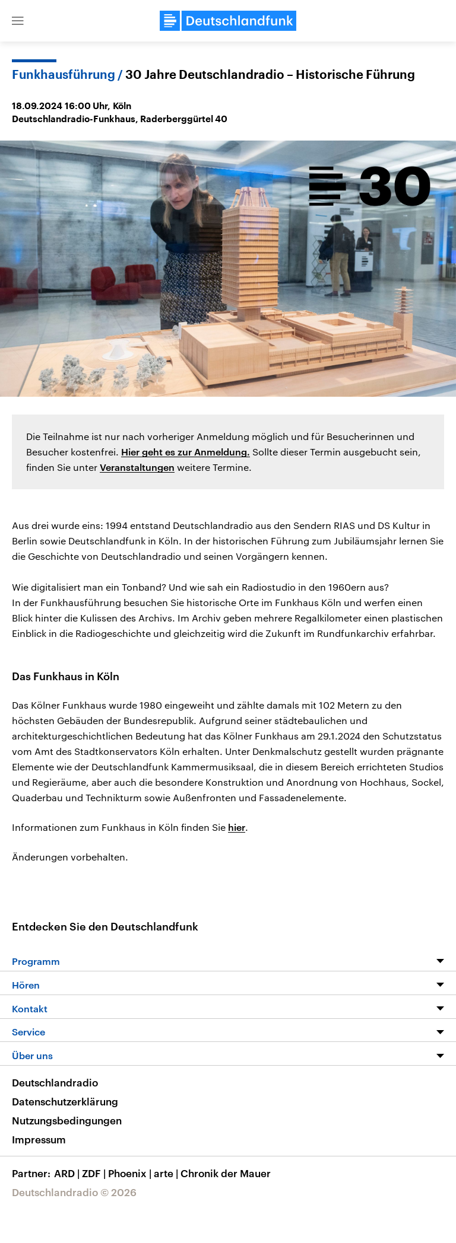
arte (167, 1173)
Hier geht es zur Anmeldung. (185, 451)
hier (236, 827)
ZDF (95, 1173)
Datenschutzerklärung (65, 1101)
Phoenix (131, 1173)
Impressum (39, 1139)
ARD (68, 1173)
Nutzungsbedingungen (67, 1120)
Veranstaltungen (137, 467)
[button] (18, 21)
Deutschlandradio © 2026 (74, 1192)
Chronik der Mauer (225, 1173)
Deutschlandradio (55, 1082)
